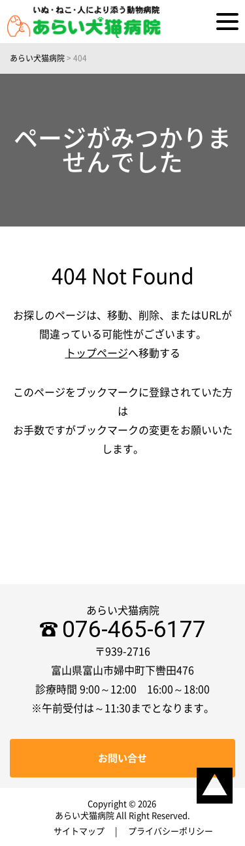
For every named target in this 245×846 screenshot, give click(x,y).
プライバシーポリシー (170, 831)
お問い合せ (122, 758)
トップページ (96, 353)
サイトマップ (79, 831)
